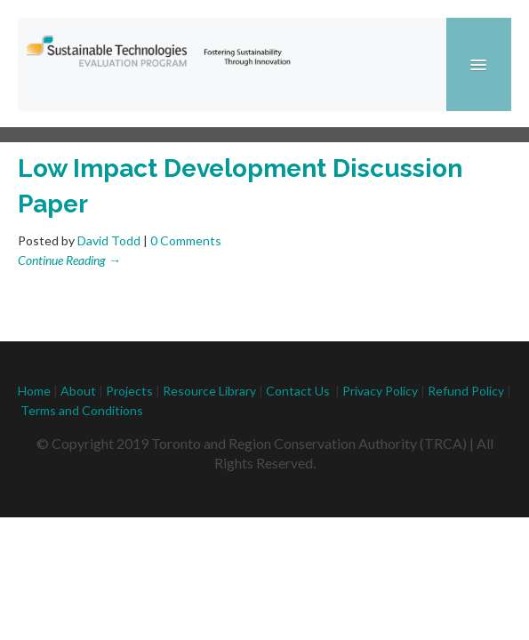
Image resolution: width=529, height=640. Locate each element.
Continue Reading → (69, 260)
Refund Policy (467, 390)
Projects (129, 390)
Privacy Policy (380, 390)
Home (34, 390)
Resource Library (209, 390)
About (78, 390)
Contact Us (298, 390)
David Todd (108, 240)
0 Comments (185, 240)
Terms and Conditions (81, 410)
